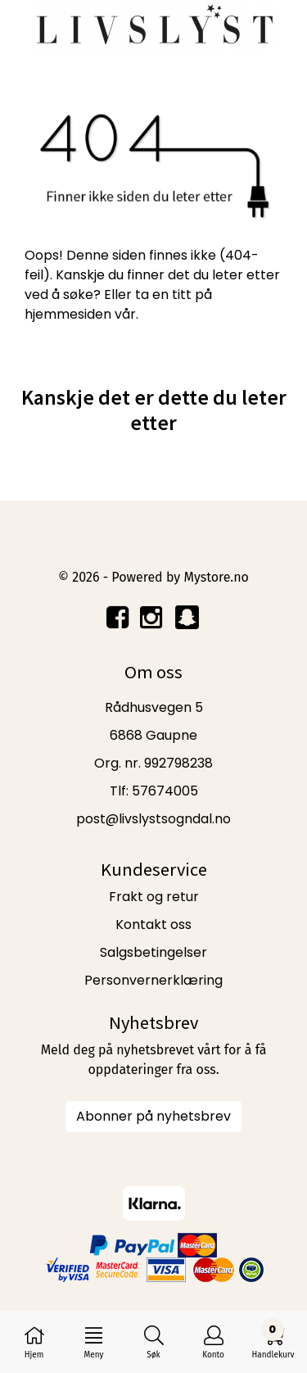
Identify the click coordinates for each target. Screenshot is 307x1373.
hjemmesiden (68, 314)
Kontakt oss (153, 924)
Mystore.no (215, 577)
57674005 (165, 791)
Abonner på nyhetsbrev (153, 1116)
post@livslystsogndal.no (153, 818)
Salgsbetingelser (153, 952)
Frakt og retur (154, 896)
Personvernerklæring (153, 980)
